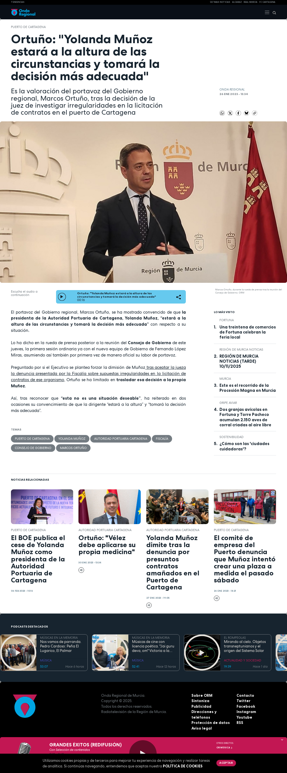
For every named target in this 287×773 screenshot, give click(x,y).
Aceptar (226, 763)
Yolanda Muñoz (71, 439)
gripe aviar (228, 403)
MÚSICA (46, 660)
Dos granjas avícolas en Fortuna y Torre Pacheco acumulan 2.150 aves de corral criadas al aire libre (245, 417)
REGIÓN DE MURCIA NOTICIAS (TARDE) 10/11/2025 (238, 361)
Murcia (225, 379)
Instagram (246, 711)
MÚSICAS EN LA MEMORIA (59, 638)
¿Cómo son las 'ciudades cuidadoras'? (244, 446)
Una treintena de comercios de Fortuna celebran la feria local (247, 332)
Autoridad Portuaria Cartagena (120, 439)
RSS (240, 722)
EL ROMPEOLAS (235, 638)
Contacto (245, 695)
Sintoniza (200, 700)
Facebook (246, 706)
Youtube (244, 717)
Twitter (244, 700)
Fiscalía (162, 439)
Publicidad (201, 706)
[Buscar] (273, 12)
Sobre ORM (201, 695)
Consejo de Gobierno (33, 448)
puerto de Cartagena (28, 27)
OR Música (224, 747)
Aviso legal (201, 728)
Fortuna (226, 320)
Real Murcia (250, 2)
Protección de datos (210, 722)
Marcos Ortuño (73, 448)
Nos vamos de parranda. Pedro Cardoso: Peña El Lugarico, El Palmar (60, 646)
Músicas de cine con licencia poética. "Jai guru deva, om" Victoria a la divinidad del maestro (153, 646)
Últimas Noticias (220, 2)
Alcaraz (237, 2)
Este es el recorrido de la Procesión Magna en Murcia (247, 388)
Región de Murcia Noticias (241, 349)
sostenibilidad (231, 437)
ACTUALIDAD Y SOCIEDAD (242, 660)
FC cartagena (267, 2)
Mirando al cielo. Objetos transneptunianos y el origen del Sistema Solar (245, 646)
